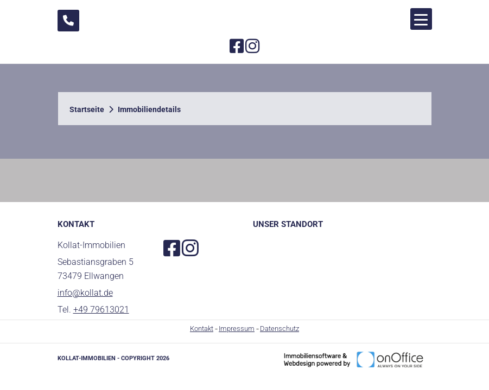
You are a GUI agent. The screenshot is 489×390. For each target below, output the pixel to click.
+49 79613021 (101, 309)
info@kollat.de (85, 293)
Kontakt (201, 328)
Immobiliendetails (149, 109)
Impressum (237, 328)
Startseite (86, 109)
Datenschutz (279, 328)
